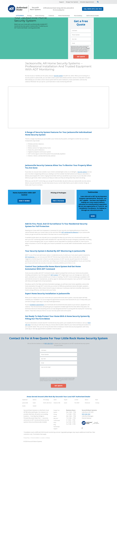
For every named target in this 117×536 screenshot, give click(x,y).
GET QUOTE (81, 57)
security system (58, 76)
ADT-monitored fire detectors (70, 281)
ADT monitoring (29, 350)
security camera (82, 212)
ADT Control (54, 368)
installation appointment (37, 398)
